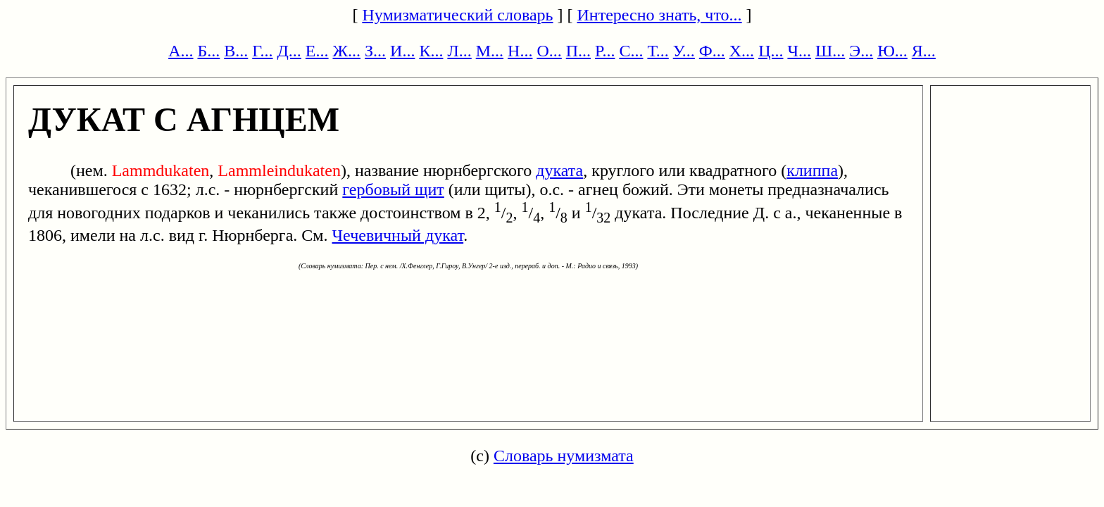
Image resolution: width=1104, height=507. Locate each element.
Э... (861, 51)
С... (631, 51)
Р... (605, 51)
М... (489, 51)
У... (684, 51)
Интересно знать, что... (659, 15)
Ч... (799, 51)
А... (180, 51)
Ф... (712, 51)
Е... (317, 51)
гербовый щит (393, 189)
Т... (657, 51)
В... (236, 51)
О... (549, 51)
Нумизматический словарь (457, 15)
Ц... (770, 51)
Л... (459, 51)
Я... (924, 51)
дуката (559, 170)
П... (578, 51)
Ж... (347, 51)
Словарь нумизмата (564, 455)
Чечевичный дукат (398, 235)
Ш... (830, 51)
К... (431, 51)
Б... (209, 51)
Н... (520, 51)
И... (402, 51)
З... (375, 51)
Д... (289, 51)
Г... (262, 51)
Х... (741, 51)
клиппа (812, 170)
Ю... (892, 51)
